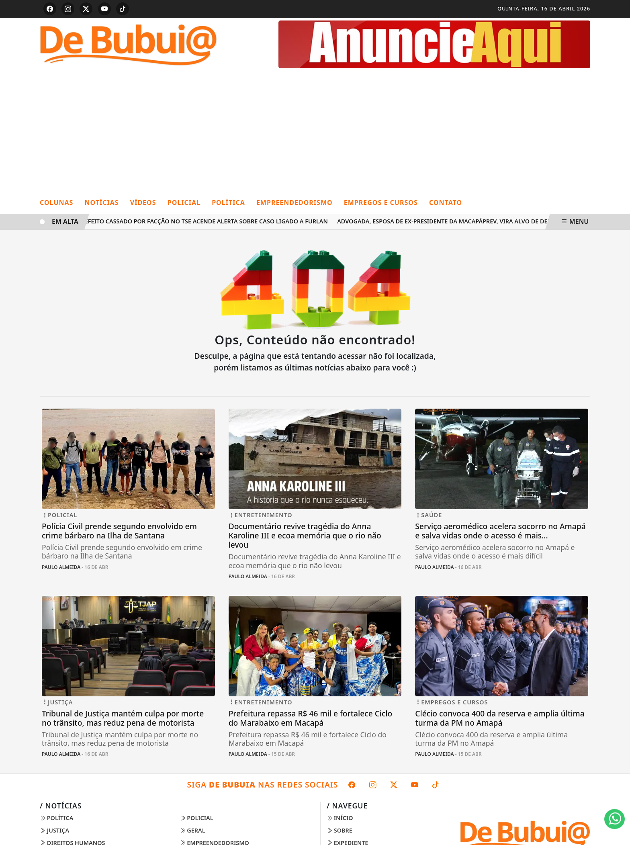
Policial (184, 202)
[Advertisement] (315, 131)
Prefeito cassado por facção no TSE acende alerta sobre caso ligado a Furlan (205, 221)
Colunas (56, 202)
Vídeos (143, 202)
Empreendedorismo (294, 202)
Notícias (102, 202)
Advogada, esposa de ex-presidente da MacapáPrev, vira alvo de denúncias (457, 221)
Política (228, 202)
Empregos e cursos (381, 202)
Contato (445, 202)
